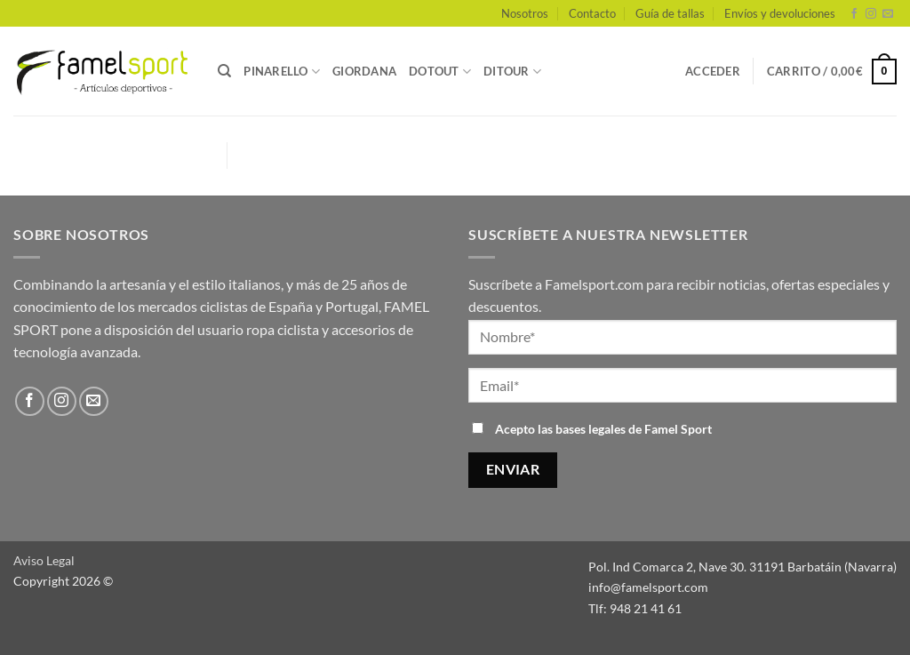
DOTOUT (440, 71)
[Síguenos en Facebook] (854, 14)
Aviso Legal (44, 560)
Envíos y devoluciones (779, 13)
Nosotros (524, 13)
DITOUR (512, 71)
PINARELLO (281, 71)
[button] (712, 71)
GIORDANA (364, 71)
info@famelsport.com (648, 587)
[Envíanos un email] (887, 14)
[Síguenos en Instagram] (871, 14)
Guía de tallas (670, 13)
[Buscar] (224, 71)
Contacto (592, 13)
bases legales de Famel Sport (633, 428)
